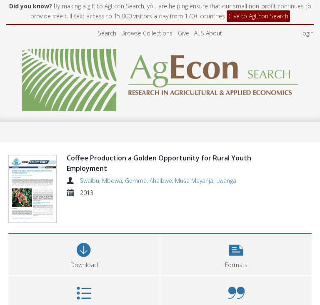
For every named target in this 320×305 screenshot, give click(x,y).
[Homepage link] (160, 78)
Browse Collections (146, 33)
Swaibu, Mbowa (101, 181)
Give (183, 33)
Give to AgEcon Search (258, 16)
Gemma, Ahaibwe (148, 181)
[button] (236, 230)
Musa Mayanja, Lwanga (205, 181)
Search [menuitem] (107, 33)
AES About (208, 33)
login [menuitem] (307, 33)
